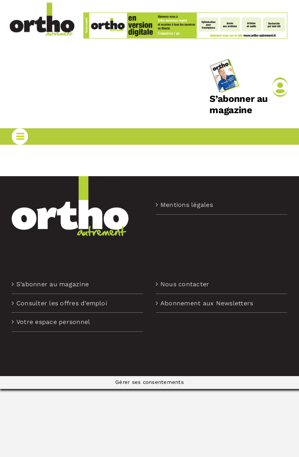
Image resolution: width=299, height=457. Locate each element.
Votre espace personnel (53, 322)
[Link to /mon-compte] (280, 87)
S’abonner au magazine (238, 104)
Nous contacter (184, 284)
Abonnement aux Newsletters (206, 303)
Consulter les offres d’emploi (61, 303)
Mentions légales (186, 204)
